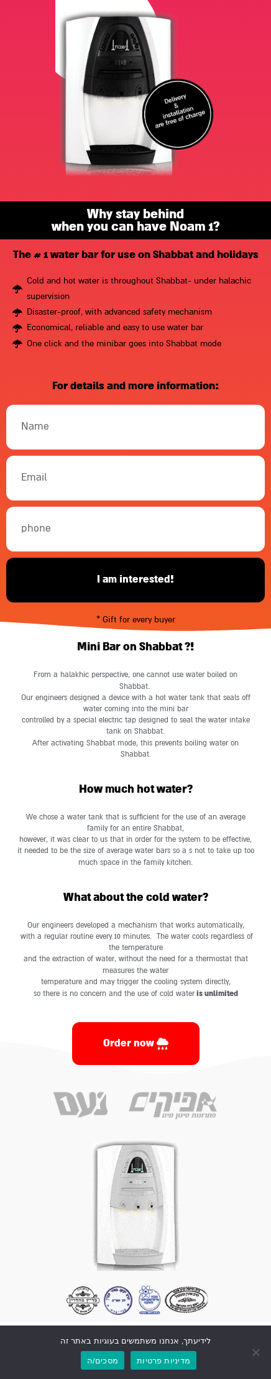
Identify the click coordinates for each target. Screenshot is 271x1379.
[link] (136, 1043)
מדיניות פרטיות (163, 1360)
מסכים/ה (102, 1360)
